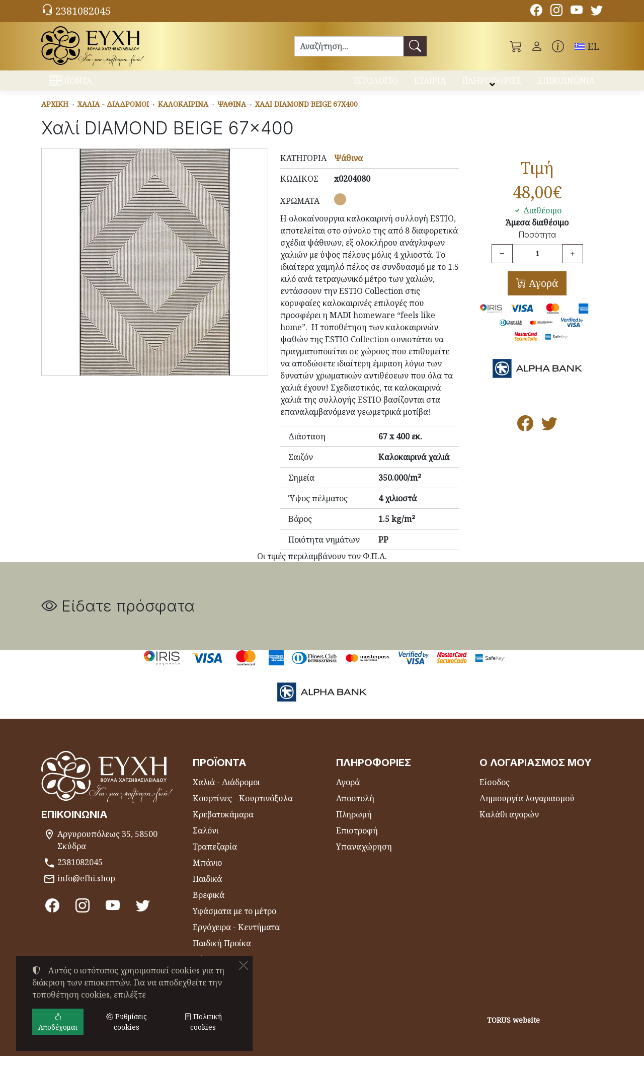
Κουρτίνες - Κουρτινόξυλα (243, 809)
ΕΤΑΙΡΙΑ (430, 84)
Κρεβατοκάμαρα (223, 825)
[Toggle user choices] (536, 46)
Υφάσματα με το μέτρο (234, 922)
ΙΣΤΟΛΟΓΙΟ (376, 84)
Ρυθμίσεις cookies (80, 1052)
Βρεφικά (208, 905)
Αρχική (54, 115)
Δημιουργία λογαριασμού (527, 809)
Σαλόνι (205, 841)
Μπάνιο (207, 873)
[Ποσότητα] (537, 264)
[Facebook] (536, 11)
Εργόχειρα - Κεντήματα (236, 938)
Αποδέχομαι (57, 1022)
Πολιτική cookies (203, 1022)
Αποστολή (355, 809)
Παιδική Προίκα (222, 954)
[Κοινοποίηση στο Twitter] (549, 437)
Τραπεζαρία (215, 857)
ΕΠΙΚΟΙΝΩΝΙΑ (566, 84)
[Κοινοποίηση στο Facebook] (525, 437)
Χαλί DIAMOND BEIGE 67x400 (306, 115)
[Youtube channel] (577, 11)
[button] (516, 46)
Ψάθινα (231, 115)
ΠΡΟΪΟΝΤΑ (95, 86)
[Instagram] (556, 11)
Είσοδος (494, 793)
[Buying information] (558, 46)
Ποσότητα (537, 246)
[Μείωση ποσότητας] (502, 264)
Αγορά (542, 294)
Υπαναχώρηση (364, 857)
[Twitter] (597, 11)
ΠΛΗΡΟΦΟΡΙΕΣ (492, 84)
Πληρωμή (354, 825)
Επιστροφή (357, 841)
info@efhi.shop (86, 889)
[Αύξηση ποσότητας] (572, 264)
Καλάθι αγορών (509, 825)
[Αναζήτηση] (349, 46)
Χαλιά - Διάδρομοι (113, 115)
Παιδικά (207, 889)
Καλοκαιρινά (183, 115)
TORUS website (513, 1031)
